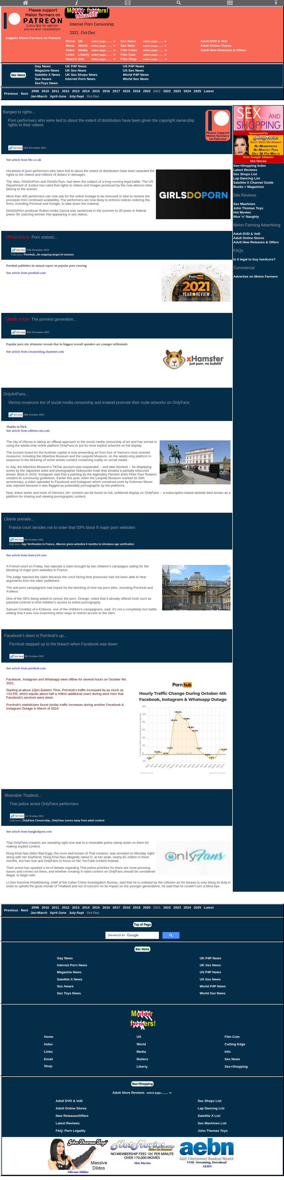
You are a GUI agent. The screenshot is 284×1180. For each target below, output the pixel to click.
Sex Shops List (245, 174)
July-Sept (77, 96)
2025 (198, 91)
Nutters (142, 1059)
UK (80, 41)
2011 (56, 91)
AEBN (207, 1166)
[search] (131, 935)
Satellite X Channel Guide (253, 182)
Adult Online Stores (215, 45)
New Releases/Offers (72, 1116)
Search (71, 59)
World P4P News (136, 75)
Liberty (83, 54)
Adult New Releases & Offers (223, 50)
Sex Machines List (212, 1123)
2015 (97, 91)
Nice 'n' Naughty (246, 216)
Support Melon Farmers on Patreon (33, 38)
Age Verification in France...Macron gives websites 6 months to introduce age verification (78, 544)
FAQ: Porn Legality (71, 1131)
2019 (137, 91)
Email (48, 1059)
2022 (167, 91)
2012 (66, 91)
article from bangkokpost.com (32, 831)
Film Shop (129, 59)
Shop (48, 1066)
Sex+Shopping (236, 1066)
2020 (147, 91)
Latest (209, 91)
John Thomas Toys (248, 208)
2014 (86, 91)
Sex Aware (43, 79)
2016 (106, 91)
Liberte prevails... (19, 519)
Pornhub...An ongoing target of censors (49, 254)
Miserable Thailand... (23, 795)
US (139, 1037)
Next (25, 93)
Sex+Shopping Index (249, 166)
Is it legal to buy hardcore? (254, 259)
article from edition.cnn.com (31, 430)
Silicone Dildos (77, 1172)
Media (83, 50)
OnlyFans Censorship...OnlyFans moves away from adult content (63, 820)
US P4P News (133, 66)
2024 (188, 91)
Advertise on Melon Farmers (255, 276)
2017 (117, 91)
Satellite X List (209, 1116)
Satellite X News (47, 75)
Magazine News (47, 70)
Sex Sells (128, 45)
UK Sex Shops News (81, 75)
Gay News (43, 66)
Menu (70, 45)
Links (70, 54)
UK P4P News (76, 66)
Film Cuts (128, 54)
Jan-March (39, 96)
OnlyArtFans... (16, 394)
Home (70, 41)
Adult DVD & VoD (214, 41)
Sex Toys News (69, 993)
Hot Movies (242, 212)
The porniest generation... (54, 319)
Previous (11, 93)
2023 (178, 91)
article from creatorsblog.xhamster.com (38, 351)
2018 (127, 91)
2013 (76, 91)
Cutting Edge (235, 1044)
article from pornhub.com (29, 273)
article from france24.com (29, 555)
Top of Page (142, 924)
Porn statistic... (45, 237)
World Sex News (135, 79)
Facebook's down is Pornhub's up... (35, 635)
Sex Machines (244, 204)
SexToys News (46, 83)
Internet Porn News (80, 79)
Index (70, 50)
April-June (58, 96)
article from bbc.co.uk (26, 160)
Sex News (128, 41)
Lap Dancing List (246, 178)
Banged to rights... (19, 112)
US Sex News (133, 70)
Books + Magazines (248, 187)
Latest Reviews (245, 170)
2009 (36, 91)
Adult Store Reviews (128, 1093)
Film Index (129, 50)
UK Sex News (75, 70)
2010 (46, 91)
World (83, 45)
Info (81, 59)
